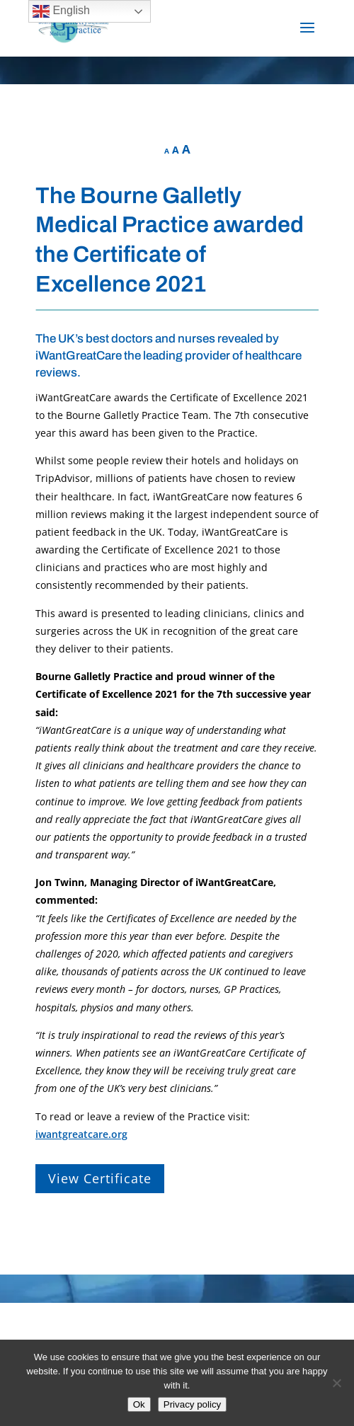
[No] (336, 1383)
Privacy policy (192, 1404)
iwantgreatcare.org (81, 1134)
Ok (139, 1404)
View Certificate (100, 1178)
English (61, 11)
